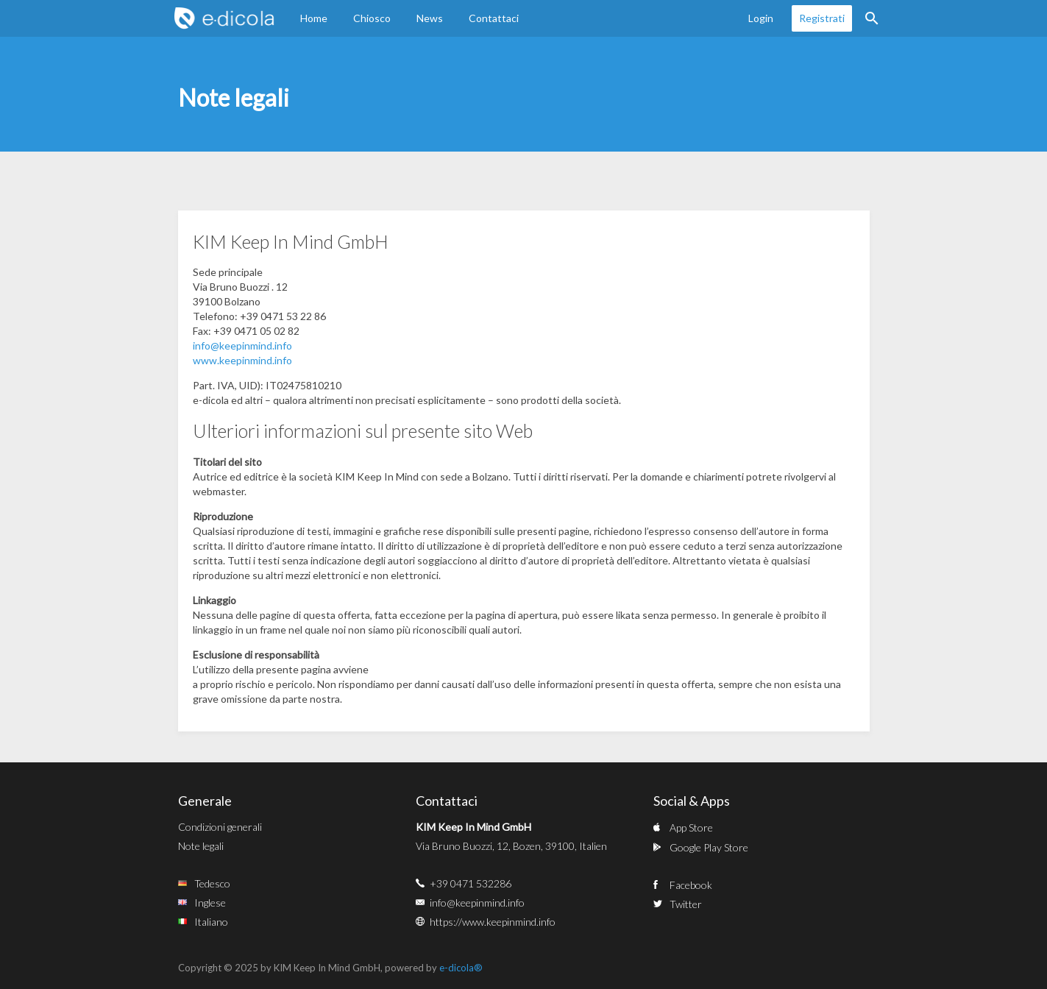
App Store (691, 827)
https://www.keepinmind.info (493, 921)
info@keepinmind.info (242, 345)
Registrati (822, 18)
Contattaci (494, 18)
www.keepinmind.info (242, 360)
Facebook (691, 885)
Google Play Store (709, 847)
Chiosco (372, 18)
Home (313, 18)
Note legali (201, 846)
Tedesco (212, 883)
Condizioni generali (220, 826)
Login (760, 18)
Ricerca (872, 18)
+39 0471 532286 (470, 883)
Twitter (686, 904)
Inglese (210, 902)
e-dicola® (461, 968)
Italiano (211, 921)
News (429, 18)
